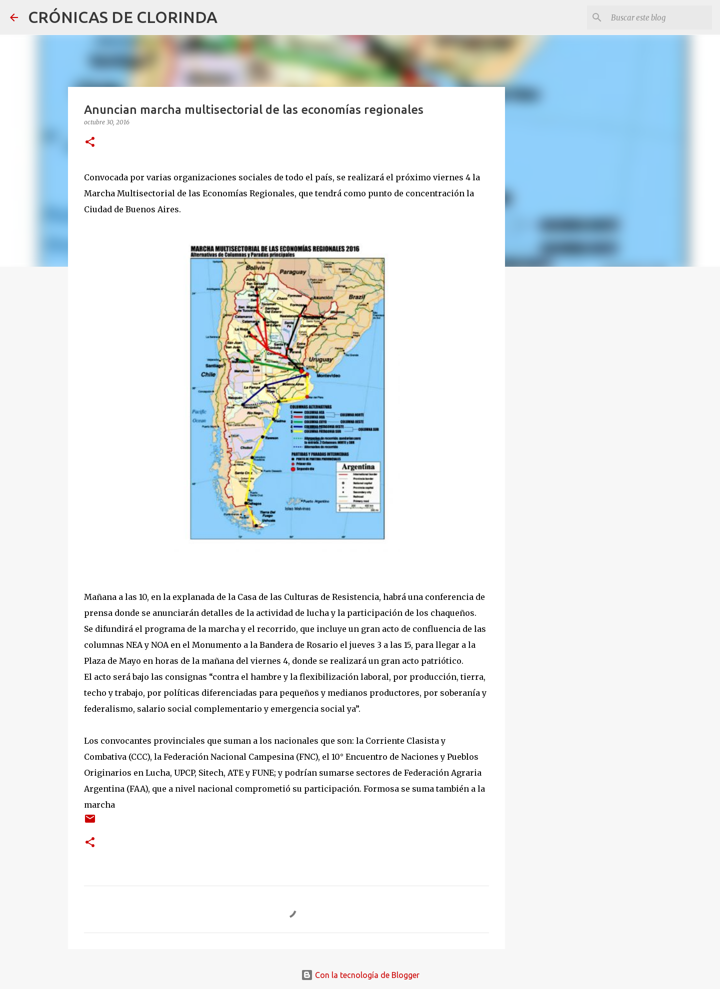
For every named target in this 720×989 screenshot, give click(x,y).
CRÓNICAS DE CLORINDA (123, 17)
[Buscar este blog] (659, 17)
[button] (90, 142)
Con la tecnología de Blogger (360, 975)
